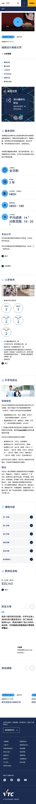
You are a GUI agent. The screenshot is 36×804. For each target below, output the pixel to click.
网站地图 (22, 748)
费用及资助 (7, 82)
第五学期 (6, 551)
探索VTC (5, 759)
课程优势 (6, 62)
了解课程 (6, 741)
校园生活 (6, 755)
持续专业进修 (7, 766)
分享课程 (6, 54)
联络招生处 (23, 741)
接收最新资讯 (11, 730)
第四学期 (6, 542)
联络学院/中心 (24, 745)
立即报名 (31, 3)
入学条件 (6, 70)
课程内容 (6, 78)
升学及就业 (7, 74)
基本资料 (6, 66)
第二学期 (6, 526)
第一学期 (6, 517)
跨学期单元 (7, 559)
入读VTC (5, 745)
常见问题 (22, 762)
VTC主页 (5, 762)
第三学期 (6, 534)
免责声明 (22, 752)
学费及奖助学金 (8, 748)
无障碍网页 (23, 759)
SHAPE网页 (22, 430)
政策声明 (22, 755)
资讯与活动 (6, 752)
